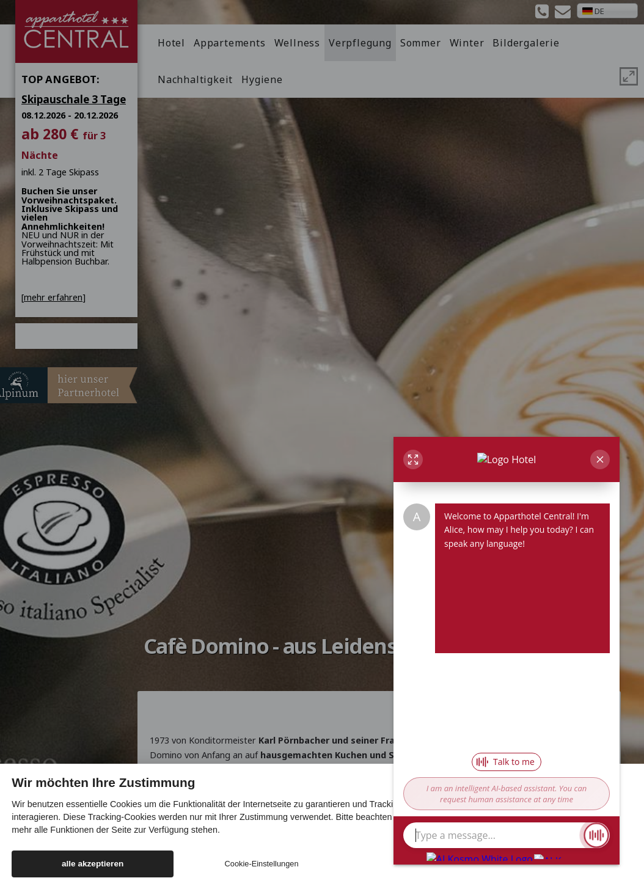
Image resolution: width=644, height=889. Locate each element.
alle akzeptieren (92, 863)
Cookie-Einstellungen (262, 863)
